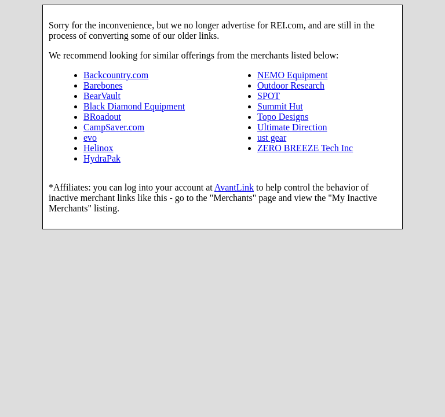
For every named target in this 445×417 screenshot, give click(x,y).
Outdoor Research (290, 85)
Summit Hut (280, 106)
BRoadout (102, 117)
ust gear (271, 137)
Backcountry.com (115, 75)
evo (90, 137)
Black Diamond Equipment (134, 106)
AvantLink (234, 187)
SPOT (268, 96)
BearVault (102, 96)
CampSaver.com (113, 127)
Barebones (103, 85)
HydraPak (102, 158)
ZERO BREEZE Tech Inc (305, 148)
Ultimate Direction (292, 127)
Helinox (98, 148)
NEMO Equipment (292, 75)
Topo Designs (282, 117)
